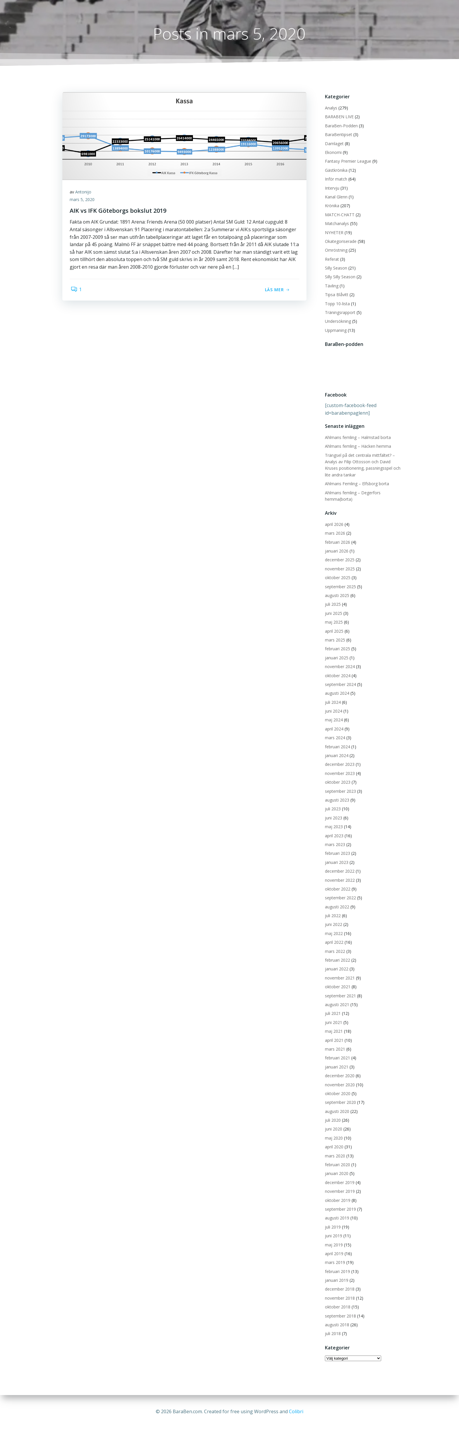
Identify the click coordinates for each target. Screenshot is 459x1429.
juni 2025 (332, 613)
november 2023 (339, 773)
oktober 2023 (337, 782)
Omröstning (335, 250)
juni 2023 (332, 818)
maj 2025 (333, 622)
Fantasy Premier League (347, 161)
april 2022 (333, 943)
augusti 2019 (336, 1218)
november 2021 (339, 978)
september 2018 (339, 1316)
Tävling (331, 286)
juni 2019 (332, 1236)
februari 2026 (336, 542)
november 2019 (339, 1192)
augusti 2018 (336, 1325)
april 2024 (333, 729)
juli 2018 (332, 1334)
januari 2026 (335, 551)
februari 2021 (336, 1058)
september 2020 (339, 1103)
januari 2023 (335, 862)
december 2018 (339, 1289)
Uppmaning (335, 330)
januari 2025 (335, 658)
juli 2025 (332, 605)
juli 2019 (332, 1227)
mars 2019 (334, 1263)
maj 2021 (333, 1032)
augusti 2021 (336, 1005)
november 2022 (339, 880)
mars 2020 (334, 1156)
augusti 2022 (336, 907)
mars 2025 (334, 640)
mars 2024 (334, 738)
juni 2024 (332, 711)
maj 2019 (333, 1245)
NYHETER (333, 233)
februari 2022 (336, 960)
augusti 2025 (336, 596)
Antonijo (85, 194)
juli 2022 (332, 916)
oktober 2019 (337, 1200)
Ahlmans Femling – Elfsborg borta (356, 484)
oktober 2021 (337, 987)
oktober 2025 (337, 578)
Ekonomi (332, 153)
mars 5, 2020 (83, 201)
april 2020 (333, 1147)
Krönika (331, 206)
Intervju (331, 188)
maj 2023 (333, 827)
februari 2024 (336, 747)
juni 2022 (332, 925)
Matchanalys (336, 224)
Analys (330, 108)
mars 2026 (334, 533)
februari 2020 (336, 1165)
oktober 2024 (337, 676)
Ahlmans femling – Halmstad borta (357, 437)
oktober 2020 (337, 1094)
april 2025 (333, 631)
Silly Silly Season (339, 277)
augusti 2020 (336, 1111)
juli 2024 (332, 702)
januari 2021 (335, 1067)
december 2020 (339, 1076)
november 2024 (339, 667)
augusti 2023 (336, 800)
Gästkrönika (335, 170)
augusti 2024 (336, 694)
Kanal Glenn (335, 197)
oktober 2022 (337, 889)
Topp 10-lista (336, 304)
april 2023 (333, 836)
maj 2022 (333, 933)
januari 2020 (335, 1174)
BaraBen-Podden (340, 126)
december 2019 (339, 1183)
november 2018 (339, 1298)
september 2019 (339, 1209)
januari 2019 (335, 1281)
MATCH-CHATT (339, 215)
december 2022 (339, 871)
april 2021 (333, 1040)
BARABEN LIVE (338, 117)
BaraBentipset (337, 135)
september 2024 (339, 684)
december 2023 (339, 765)
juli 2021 (332, 1014)
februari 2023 (336, 854)
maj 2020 (333, 1138)
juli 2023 (332, 809)
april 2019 (333, 1254)
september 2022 (339, 898)
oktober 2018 (337, 1307)
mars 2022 (334, 951)
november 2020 (339, 1085)
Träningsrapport (339, 313)
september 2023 (339, 791)
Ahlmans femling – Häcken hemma (357, 447)
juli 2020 (332, 1120)
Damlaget (333, 144)
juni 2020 (332, 1129)
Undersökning (337, 322)
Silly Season (335, 268)
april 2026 (333, 524)
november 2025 (339, 569)
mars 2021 (334, 1049)
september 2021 (339, 996)
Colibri (296, 1411)
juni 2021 (332, 1022)
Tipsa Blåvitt (335, 295)
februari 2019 (336, 1271)
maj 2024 (333, 720)
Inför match (335, 179)
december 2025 (339, 560)
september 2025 (339, 587)
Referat (331, 259)
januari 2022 (335, 969)
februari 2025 (336, 649)
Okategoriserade (340, 241)
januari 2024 (335, 756)
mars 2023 (334, 845)
